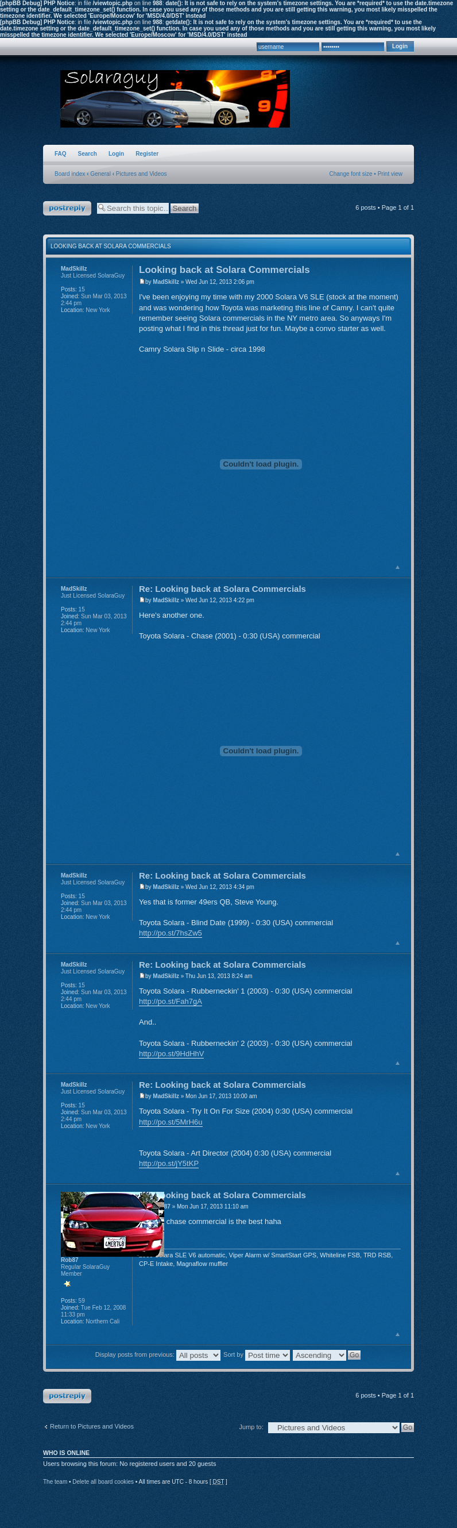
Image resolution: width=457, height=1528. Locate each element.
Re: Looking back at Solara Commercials (222, 589)
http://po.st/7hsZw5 (170, 933)
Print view (390, 174)
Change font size (351, 174)
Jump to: (251, 1426)
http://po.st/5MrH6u (171, 1122)
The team (55, 1482)
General (100, 174)
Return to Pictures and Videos (92, 1426)
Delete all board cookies (103, 1482)
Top (397, 567)
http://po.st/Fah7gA (170, 1001)
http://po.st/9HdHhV (171, 1053)
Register (146, 154)
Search (87, 154)
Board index (70, 174)
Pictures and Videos (141, 174)
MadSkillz (166, 282)
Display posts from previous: (157, 1354)
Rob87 (70, 1260)
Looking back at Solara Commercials (111, 246)
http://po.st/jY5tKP (169, 1163)
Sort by (256, 1354)
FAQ (61, 154)
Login (116, 154)
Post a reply (67, 208)
